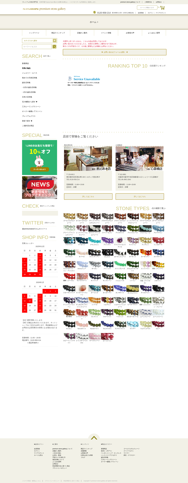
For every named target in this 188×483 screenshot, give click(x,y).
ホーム (93, 22)
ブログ (83, 457)
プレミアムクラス (28, 116)
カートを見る (38, 455)
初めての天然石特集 (29, 78)
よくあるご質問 (154, 33)
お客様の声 (130, 33)
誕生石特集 (26, 82)
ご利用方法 (148, 2)
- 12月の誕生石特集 (29, 87)
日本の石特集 (27, 97)
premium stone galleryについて (130, 2)
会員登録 (141, 13)
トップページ (34, 33)
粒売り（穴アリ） (107, 451)
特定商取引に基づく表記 (71, 481)
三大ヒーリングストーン (31, 106)
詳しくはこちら (88, 196)
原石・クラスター (129, 455)
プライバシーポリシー (60, 468)
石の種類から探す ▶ (30, 102)
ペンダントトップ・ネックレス (111, 453)
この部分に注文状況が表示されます (114, 102)
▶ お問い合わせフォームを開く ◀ (115, 52)
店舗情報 (84, 451)
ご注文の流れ (57, 453)
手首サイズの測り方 (59, 457)
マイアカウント (161, 13)
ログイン (151, 13)
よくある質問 (57, 462)
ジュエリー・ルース (29, 73)
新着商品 (25, 63)
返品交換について (58, 459)
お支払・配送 (57, 455)
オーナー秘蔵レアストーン (32, 111)
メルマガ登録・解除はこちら (31, 481)
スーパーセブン (129, 451)
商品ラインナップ (58, 33)
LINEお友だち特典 (87, 455)
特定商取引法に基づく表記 (61, 466)
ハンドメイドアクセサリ (109, 455)
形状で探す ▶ (27, 121)
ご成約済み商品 (28, 126)
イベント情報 (106, 33)
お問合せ (159, 2)
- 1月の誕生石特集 (29, 92)
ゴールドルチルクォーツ (131, 449)
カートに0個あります (147, 7)
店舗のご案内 (82, 33)
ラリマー (126, 453)
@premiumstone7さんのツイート (34, 229)
